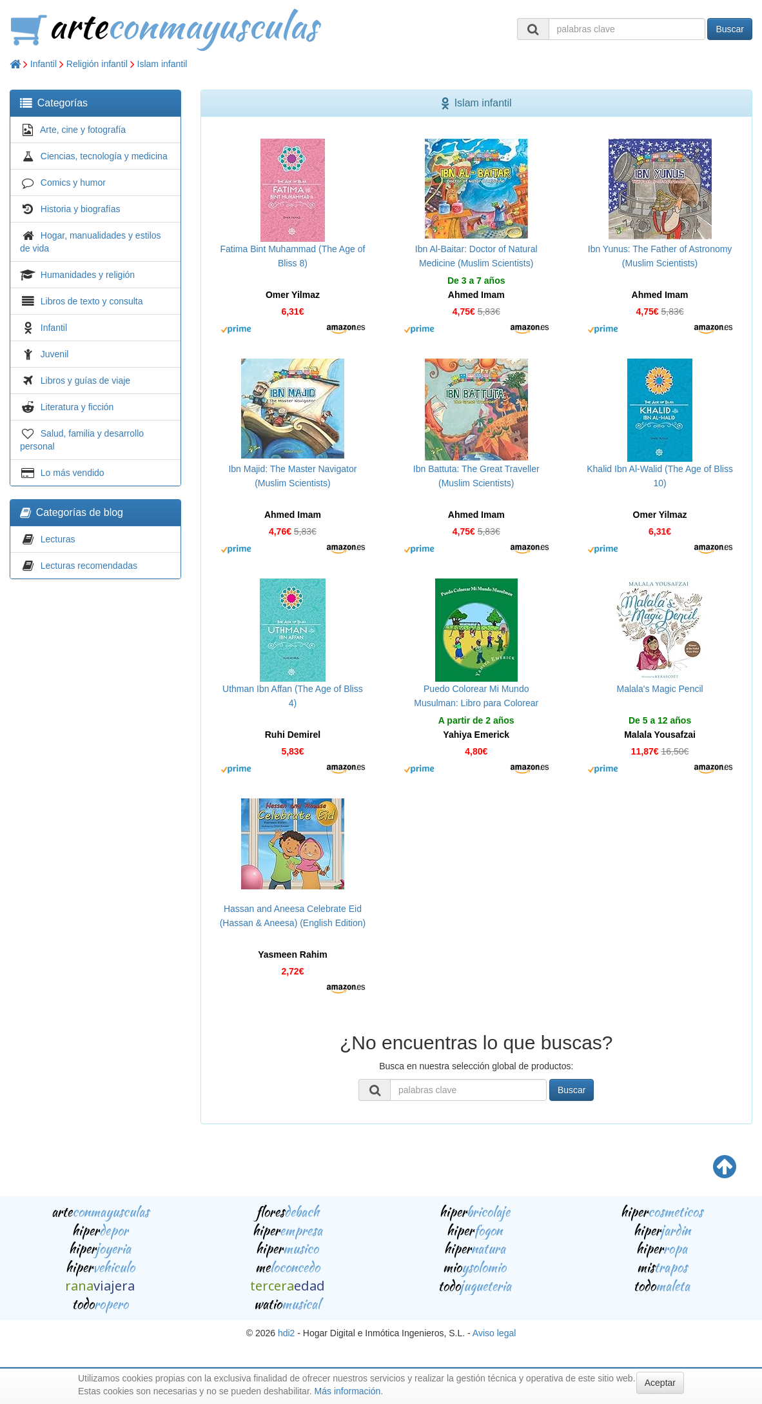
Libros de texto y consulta (92, 301)
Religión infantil (97, 64)
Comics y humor (73, 182)
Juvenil (55, 354)
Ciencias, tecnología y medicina (104, 156)
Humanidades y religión (88, 275)
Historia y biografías (81, 209)
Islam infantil (162, 64)
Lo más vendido (72, 473)
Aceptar (660, 1383)
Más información (348, 1391)
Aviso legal (494, 1333)
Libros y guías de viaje (85, 380)
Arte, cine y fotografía (83, 129)
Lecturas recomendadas (89, 565)
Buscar (730, 29)
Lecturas (58, 539)
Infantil (43, 64)
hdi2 (286, 1333)
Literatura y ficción (77, 407)
